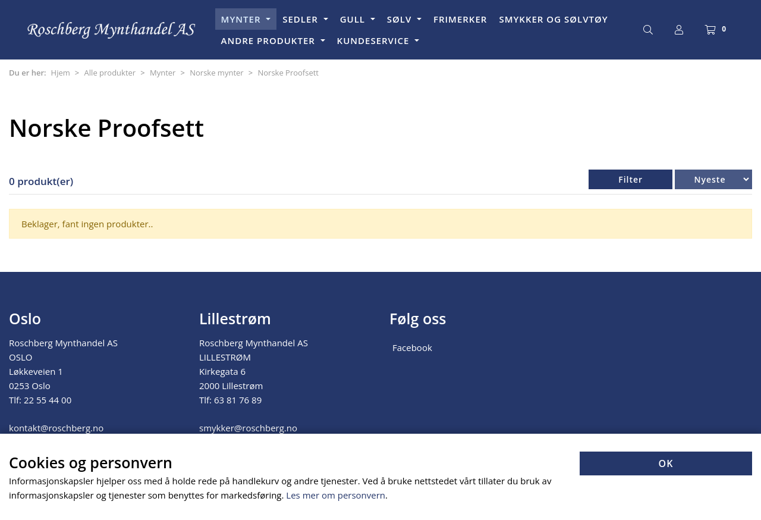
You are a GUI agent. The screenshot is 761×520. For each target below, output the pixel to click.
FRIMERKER (460, 19)
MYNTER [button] (242, 19)
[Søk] (648, 30)
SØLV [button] (400, 19)
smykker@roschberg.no (248, 428)
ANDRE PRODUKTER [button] (269, 40)
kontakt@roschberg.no (56, 428)
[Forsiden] (112, 30)
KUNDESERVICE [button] (375, 40)
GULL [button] (354, 19)
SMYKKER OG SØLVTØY (553, 19)
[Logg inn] (679, 30)
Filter (630, 179)
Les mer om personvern (335, 495)
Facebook (412, 347)
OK (666, 463)
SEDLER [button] (301, 19)
